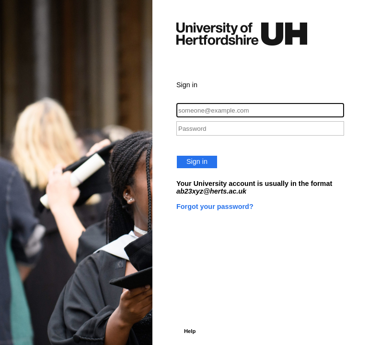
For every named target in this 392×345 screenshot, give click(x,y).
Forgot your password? (215, 206)
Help (190, 331)
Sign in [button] (197, 161)
